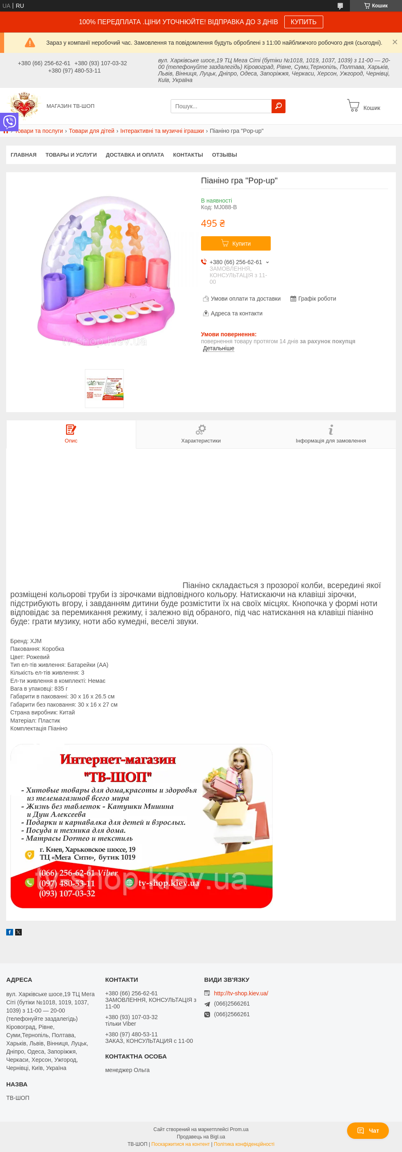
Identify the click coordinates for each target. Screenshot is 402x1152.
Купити (242, 243)
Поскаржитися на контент (180, 1144)
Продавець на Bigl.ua (201, 1137)
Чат (368, 1130)
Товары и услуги (71, 155)
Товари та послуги (38, 131)
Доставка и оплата (135, 155)
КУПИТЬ (304, 21)
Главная (24, 155)
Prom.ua (239, 1129)
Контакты (188, 155)
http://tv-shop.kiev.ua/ (241, 993)
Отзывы (224, 155)
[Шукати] (279, 106)
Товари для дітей (91, 131)
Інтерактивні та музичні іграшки (162, 131)
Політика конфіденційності (244, 1144)
